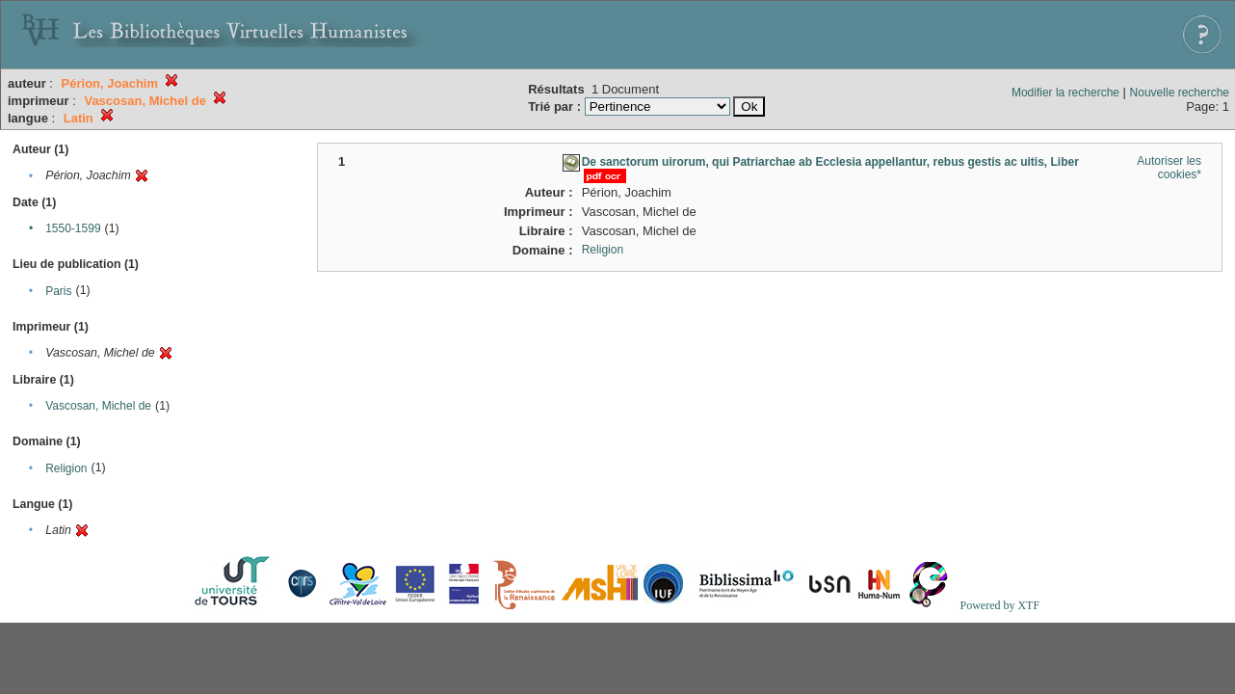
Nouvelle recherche (1179, 92)
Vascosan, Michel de (98, 406)
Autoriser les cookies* (1169, 167)
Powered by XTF (999, 605)
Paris (58, 291)
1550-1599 (72, 228)
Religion (66, 468)
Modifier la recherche (1065, 92)
